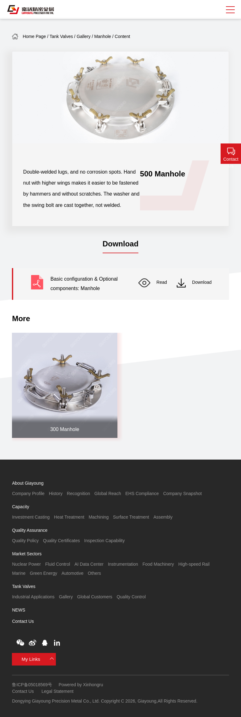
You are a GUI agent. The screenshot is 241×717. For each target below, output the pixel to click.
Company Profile (28, 493)
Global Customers (94, 596)
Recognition (78, 493)
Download (194, 282)
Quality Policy (25, 540)
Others (94, 573)
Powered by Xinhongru (81, 684)
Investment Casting (31, 517)
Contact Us (23, 621)
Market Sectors (26, 553)
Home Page (34, 36)
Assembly (163, 517)
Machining (98, 517)
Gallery (83, 36)
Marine (18, 573)
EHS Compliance (142, 493)
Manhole (102, 36)
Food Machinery (158, 564)
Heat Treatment (69, 517)
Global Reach (107, 493)
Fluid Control (57, 564)
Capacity (20, 506)
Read (152, 282)
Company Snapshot (182, 493)
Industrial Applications (33, 596)
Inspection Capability (104, 540)
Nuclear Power (26, 564)
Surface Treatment (131, 517)
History (56, 493)
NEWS (18, 609)
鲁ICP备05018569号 (32, 684)
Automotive (72, 573)
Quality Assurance (29, 530)
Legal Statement (57, 691)
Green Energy (43, 573)
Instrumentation (123, 564)
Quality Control (131, 596)
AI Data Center (89, 564)
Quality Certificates (61, 540)
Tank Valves (61, 36)
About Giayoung (27, 483)
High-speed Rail (194, 564)
